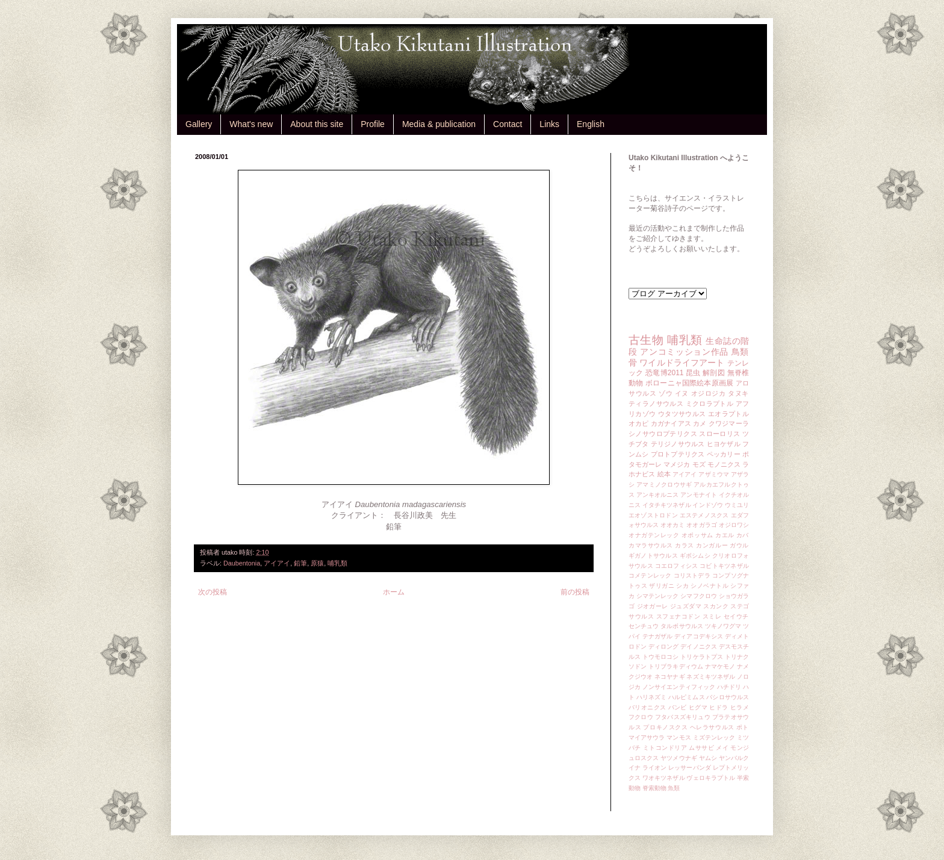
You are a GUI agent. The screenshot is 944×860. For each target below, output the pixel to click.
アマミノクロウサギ (664, 484)
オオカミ (672, 525)
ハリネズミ (651, 697)
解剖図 (714, 373)
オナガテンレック (654, 535)
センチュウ (644, 626)
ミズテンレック (714, 737)
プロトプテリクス (678, 454)
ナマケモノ (720, 666)
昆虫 (693, 373)
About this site (316, 124)
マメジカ (676, 464)
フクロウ (641, 717)
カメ (699, 423)
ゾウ (665, 393)
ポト (742, 727)
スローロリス (719, 433)
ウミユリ (737, 505)
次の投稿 (212, 592)
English (590, 124)
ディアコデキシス (698, 636)
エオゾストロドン (653, 515)
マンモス (678, 737)
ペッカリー (724, 454)
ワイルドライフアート (681, 362)
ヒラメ (739, 707)
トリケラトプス (701, 656)
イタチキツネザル (666, 505)
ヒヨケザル (724, 443)
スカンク (715, 606)
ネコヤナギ (669, 676)
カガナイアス (671, 423)
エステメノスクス (704, 515)
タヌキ (738, 393)
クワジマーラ (729, 423)
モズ (699, 464)
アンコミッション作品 (684, 352)
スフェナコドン (678, 616)
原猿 (317, 563)
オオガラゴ (701, 525)
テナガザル (657, 636)
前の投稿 (574, 592)
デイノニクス (698, 646)
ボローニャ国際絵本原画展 (689, 383)
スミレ (712, 616)
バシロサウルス (727, 697)
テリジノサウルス (678, 443)
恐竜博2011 (664, 373)
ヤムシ (708, 758)
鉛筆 (300, 563)
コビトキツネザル (724, 565)
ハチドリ (729, 687)
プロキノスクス (665, 727)
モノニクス (724, 464)
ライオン (654, 767)
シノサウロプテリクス (663, 433)
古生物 (646, 340)
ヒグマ (698, 707)
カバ (742, 535)
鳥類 (740, 352)
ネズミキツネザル (710, 676)
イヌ (682, 393)
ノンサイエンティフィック (678, 687)
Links (549, 124)
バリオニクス (647, 707)
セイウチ (736, 616)
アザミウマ (713, 474)
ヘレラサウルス (712, 727)
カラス (684, 545)
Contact (507, 124)
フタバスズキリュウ (682, 717)
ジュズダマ (685, 606)
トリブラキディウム (675, 666)
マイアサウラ (647, 737)
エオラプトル (728, 413)
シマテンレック (657, 596)
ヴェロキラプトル (710, 777)
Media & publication (439, 124)
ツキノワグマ (723, 626)
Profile (373, 124)
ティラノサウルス (656, 403)
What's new (251, 124)
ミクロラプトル (710, 403)
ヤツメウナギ (678, 758)
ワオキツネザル (663, 777)
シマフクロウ (698, 596)
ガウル (739, 545)
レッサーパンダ (689, 767)
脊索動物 (654, 788)
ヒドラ (718, 707)
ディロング (663, 646)
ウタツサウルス (682, 413)
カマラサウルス (651, 545)
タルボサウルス (681, 626)
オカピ (639, 423)
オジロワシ (734, 525)
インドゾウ (707, 505)
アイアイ (277, 563)
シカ (682, 585)
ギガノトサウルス (653, 555)
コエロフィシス (676, 565)
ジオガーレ (652, 606)
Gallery (198, 124)
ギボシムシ (695, 555)
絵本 (664, 474)
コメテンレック (650, 575)
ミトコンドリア (665, 747)
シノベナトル (709, 585)
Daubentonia (241, 563)
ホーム (394, 592)
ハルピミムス (686, 697)
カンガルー (712, 545)
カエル (724, 535)
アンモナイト (698, 494)
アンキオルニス (657, 494)
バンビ (677, 707)
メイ (722, 747)
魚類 (674, 788)
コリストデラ (692, 575)
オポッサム (697, 535)
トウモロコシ (660, 656)
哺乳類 (337, 563)
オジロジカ (708, 393)
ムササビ (701, 747)
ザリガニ (661, 585)
